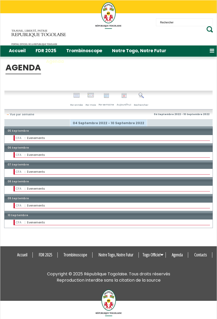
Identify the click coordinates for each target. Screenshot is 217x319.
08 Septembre (18, 181)
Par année (76, 99)
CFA (18, 138)
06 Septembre (18, 148)
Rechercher (141, 99)
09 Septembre (18, 198)
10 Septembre (18, 215)
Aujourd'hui (124, 100)
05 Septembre (18, 131)
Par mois (91, 99)
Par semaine (106, 100)
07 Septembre (18, 165)
